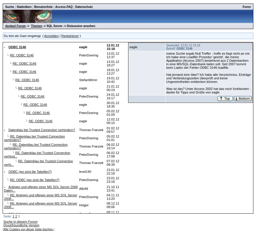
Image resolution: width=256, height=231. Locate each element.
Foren (247, 7)
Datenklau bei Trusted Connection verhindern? (42, 130)
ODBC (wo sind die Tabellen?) (30, 171)
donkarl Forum (15, 26)
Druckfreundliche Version (21, 225)
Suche (9, 7)
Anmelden (51, 36)
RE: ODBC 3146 (22, 55)
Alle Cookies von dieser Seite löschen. (28, 229)
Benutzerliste (43, 7)
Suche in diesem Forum (21, 221)
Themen (36, 26)
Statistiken (24, 7)
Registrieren (70, 36)
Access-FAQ (64, 7)
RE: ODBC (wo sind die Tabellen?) (35, 180)
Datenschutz (84, 7)
